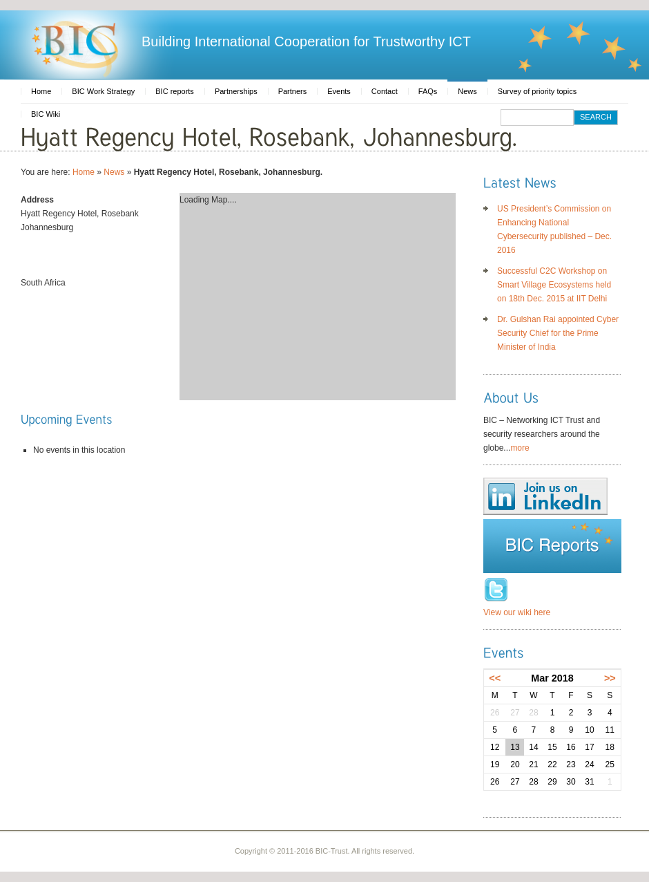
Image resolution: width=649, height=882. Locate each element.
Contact (384, 91)
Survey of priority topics (537, 91)
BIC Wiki (45, 114)
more (519, 448)
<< (495, 678)
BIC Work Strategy (103, 91)
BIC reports (174, 91)
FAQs (428, 91)
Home (41, 91)
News (467, 91)
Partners (292, 91)
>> (610, 678)
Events (339, 91)
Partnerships (236, 91)
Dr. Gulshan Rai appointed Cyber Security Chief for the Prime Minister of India (558, 333)
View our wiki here (516, 612)
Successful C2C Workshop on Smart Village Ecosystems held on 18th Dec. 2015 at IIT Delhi (554, 284)
